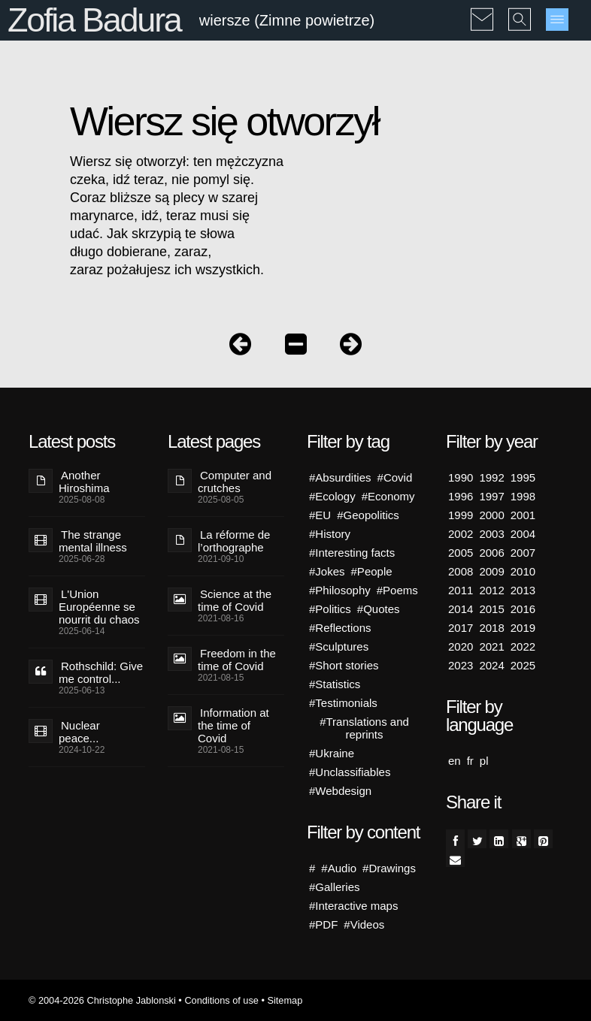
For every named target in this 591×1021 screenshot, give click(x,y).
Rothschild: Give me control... (101, 672)
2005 (460, 552)
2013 (523, 590)
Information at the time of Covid (233, 725)
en (454, 760)
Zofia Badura (94, 20)
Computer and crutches (234, 481)
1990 (460, 477)
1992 (491, 477)
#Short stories (344, 665)
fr (470, 760)
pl (484, 760)
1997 (491, 496)
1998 (523, 496)
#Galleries (334, 887)
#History (329, 533)
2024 (491, 665)
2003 (491, 533)
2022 (523, 646)
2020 (460, 646)
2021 (491, 646)
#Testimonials (343, 702)
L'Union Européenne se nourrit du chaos (99, 607)
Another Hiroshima (84, 481)
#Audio (338, 868)
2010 (523, 571)
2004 (523, 533)
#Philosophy (340, 590)
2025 (523, 665)
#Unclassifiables (349, 772)
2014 (460, 609)
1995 (523, 477)
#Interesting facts (352, 552)
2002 (460, 533)
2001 (523, 515)
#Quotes (378, 609)
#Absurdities (340, 477)
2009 (491, 571)
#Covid (395, 477)
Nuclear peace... (79, 732)
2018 (491, 627)
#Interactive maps (353, 905)
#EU (320, 515)
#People (371, 571)
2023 (460, 665)
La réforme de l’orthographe (234, 541)
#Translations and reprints (364, 728)
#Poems (397, 590)
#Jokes (327, 571)
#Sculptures (338, 646)
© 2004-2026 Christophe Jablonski (102, 1000)
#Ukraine (331, 753)
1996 (460, 496)
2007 (523, 552)
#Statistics (334, 684)
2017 (460, 627)
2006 (491, 552)
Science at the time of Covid (234, 600)
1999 (460, 515)
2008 (460, 571)
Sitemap (284, 1000)
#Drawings (389, 868)
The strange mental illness (93, 541)
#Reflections (340, 627)
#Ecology (332, 496)
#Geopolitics (368, 515)
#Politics (330, 609)
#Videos (364, 924)
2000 (491, 515)
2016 (523, 609)
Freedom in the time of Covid (237, 659)
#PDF (323, 924)
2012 (491, 590)
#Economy (388, 496)
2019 (523, 627)
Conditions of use (221, 1000)
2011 (460, 590)
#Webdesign (340, 790)
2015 (491, 609)
